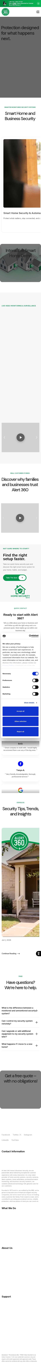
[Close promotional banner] (38, 3)
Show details (29, 703)
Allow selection (20, 721)
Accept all (20, 711)
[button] (4, 437)
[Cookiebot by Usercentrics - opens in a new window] (29, 636)
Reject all (20, 731)
